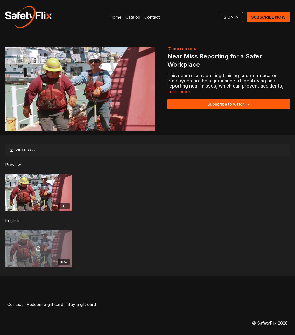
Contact (152, 17)
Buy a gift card (81, 304)
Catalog (132, 17)
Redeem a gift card (45, 304)
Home (115, 17)
